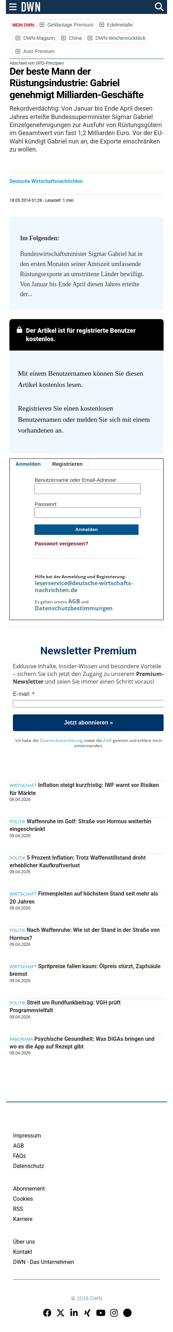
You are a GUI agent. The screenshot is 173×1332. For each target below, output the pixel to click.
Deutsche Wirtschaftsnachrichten (45, 181)
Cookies (23, 1198)
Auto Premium (38, 51)
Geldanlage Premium (70, 25)
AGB (74, 601)
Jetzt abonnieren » (88, 723)
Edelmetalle (120, 25)
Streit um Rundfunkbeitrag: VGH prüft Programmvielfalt (64, 1006)
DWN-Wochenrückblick (120, 38)
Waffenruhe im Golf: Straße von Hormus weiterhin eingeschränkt (80, 825)
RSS (18, 1209)
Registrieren (67, 464)
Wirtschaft (23, 785)
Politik (17, 821)
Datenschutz (28, 1166)
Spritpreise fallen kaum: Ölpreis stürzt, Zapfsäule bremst (84, 970)
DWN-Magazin (39, 38)
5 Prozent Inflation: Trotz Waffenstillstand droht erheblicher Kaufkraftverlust (77, 861)
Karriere (22, 1219)
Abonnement (29, 1188)
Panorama (21, 1039)
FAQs (19, 1156)
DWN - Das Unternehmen (43, 1262)
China (75, 38)
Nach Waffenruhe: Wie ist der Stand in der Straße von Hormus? (84, 934)
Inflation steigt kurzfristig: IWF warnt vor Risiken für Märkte (84, 789)
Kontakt (22, 1252)
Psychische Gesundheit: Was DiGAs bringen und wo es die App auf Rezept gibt (81, 1043)
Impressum (27, 1135)
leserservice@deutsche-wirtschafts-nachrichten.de (84, 586)
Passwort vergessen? (61, 543)
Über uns (24, 1241)
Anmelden (28, 464)
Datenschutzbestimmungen (74, 608)
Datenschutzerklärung (61, 740)
